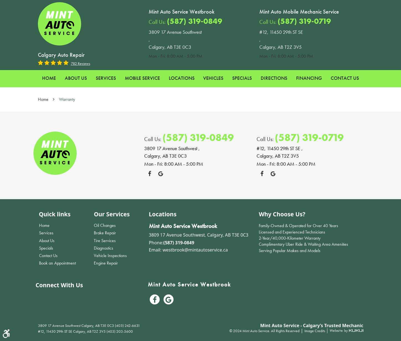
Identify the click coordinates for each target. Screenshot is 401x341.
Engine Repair (106, 263)
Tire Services (105, 240)
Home (49, 78)
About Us (76, 78)
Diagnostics (103, 248)
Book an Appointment (57, 263)
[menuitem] (49, 78)
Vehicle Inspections (110, 255)
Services (106, 78)
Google (160, 173)
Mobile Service (142, 78)
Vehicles (213, 78)
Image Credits (315, 330)
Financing (309, 78)
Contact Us (345, 78)
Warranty (67, 99)
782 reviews (80, 63)
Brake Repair (105, 232)
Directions (274, 78)
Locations (182, 78)
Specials (242, 78)
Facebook (149, 173)
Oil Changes (105, 225)
